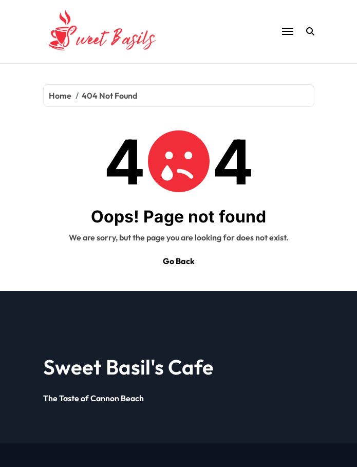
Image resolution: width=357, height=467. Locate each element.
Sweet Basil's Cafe (128, 367)
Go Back (179, 261)
